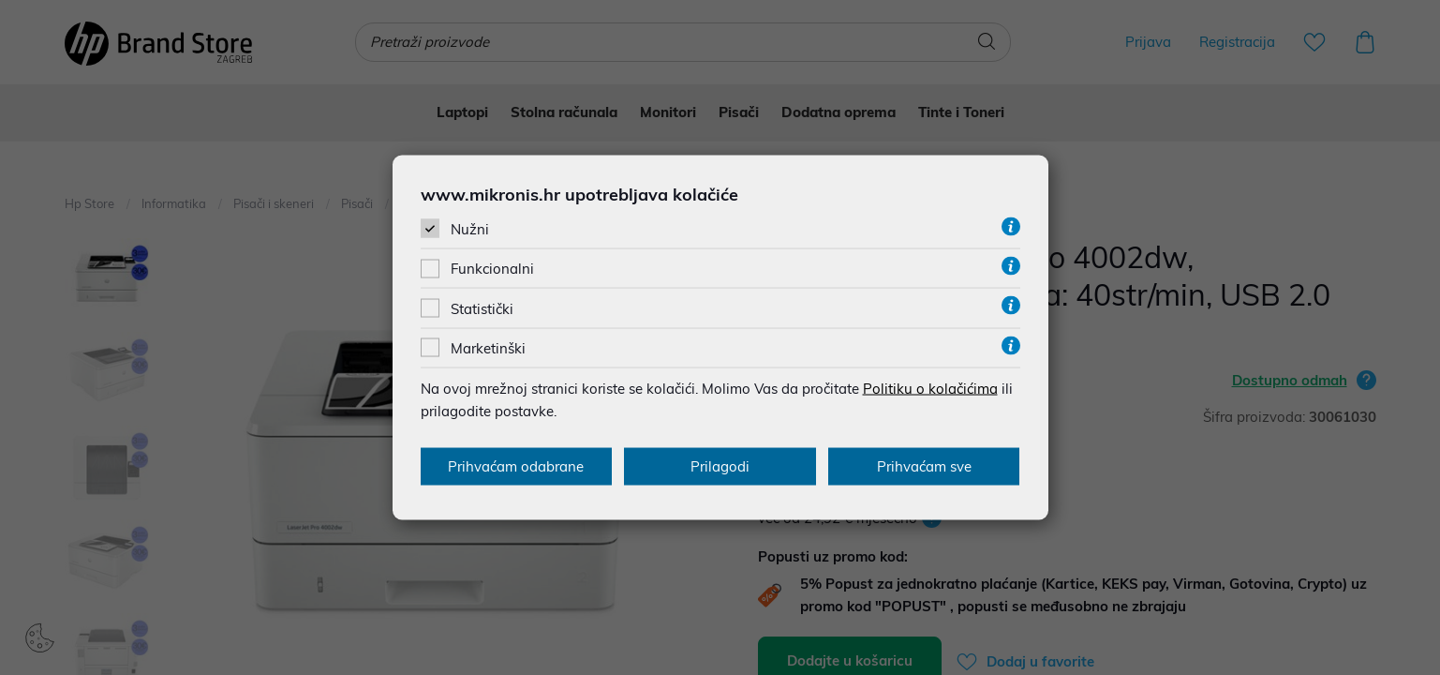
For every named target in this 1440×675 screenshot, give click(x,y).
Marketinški (488, 347)
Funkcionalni (492, 269)
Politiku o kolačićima (930, 388)
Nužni (470, 229)
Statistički (482, 308)
